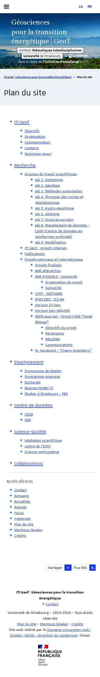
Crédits (77, 624)
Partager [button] (55, 567)
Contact (52, 604)
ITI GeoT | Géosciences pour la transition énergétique (38, 77)
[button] (68, 567)
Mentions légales (54, 624)
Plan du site (26, 624)
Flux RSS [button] (80, 567)
